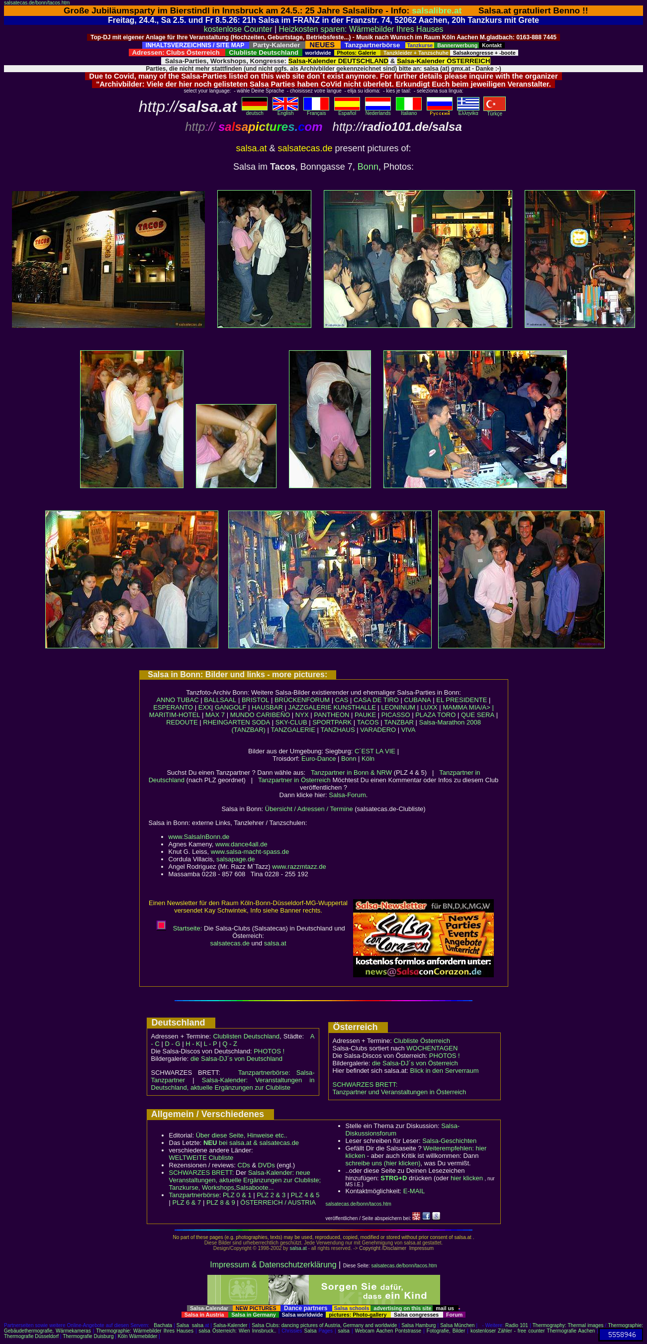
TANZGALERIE (293, 729)
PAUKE (365, 715)
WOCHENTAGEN (432, 1048)
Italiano (409, 111)
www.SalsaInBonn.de (199, 836)
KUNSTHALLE (354, 707)
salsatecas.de (230, 943)
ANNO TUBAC (178, 700)
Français (316, 111)
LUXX (429, 707)
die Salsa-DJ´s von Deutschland (236, 1058)
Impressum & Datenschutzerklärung (273, 1264)
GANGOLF (231, 707)
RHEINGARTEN (226, 722)
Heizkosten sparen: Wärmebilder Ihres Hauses (361, 29)
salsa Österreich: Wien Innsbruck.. (238, 1331)
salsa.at (275, 943)
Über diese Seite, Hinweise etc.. (241, 1135)
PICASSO (395, 715)
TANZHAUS (337, 729)
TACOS (368, 722)
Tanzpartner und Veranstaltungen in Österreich (399, 1092)
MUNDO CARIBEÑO (260, 715)
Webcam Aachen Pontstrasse (388, 1331)
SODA (261, 722)
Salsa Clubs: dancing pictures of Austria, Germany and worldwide (324, 1325)
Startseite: (179, 928)
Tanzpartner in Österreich (294, 780)
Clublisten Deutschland (246, 1036)
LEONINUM (398, 707)
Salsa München (457, 1325)
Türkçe (494, 111)
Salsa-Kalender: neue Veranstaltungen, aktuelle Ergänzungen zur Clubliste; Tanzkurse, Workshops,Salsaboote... (245, 1180)
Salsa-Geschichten (449, 1140)
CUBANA (417, 700)
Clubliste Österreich (421, 1040)
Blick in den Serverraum (444, 1070)
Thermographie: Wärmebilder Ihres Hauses (144, 1331)
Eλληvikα (468, 111)
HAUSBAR (267, 707)
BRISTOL (255, 700)
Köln (368, 758)
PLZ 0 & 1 (237, 1195)
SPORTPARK (332, 722)
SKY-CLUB (291, 722)
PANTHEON (331, 715)
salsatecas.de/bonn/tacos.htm (37, 2)
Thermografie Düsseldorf (31, 1336)
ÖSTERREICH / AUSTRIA (278, 1202)
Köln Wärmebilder (137, 1336)
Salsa (183, 1325)
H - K (192, 1043)
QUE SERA (477, 715)
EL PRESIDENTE (461, 700)
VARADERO (378, 729)
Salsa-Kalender (230, 1325)
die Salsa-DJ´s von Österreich (415, 1063)
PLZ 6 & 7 (187, 1202)
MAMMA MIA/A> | (468, 707)
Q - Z (229, 1043)
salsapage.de (235, 859)
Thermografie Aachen (571, 1331)
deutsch (255, 111)
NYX (302, 715)
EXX (204, 707)
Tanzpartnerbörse (194, 1195)
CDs (244, 1165)
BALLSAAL (220, 700)
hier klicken (467, 1178)
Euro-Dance (318, 758)
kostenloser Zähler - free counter (508, 1331)
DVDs (266, 1165)
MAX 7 (215, 715)
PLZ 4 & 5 (305, 1195)
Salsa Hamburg (418, 1325)
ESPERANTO (173, 707)
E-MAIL (414, 1191)
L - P (210, 1043)
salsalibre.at (437, 10)
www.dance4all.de (241, 844)
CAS (342, 700)
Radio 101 (516, 1325)
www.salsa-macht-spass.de (250, 851)
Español (347, 111)
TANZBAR (399, 722)
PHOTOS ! (269, 1051)
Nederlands (378, 111)
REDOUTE (182, 722)
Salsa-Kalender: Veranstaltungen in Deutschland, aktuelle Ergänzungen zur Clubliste (233, 1083)
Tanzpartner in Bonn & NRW (351, 772)
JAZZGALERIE (309, 707)
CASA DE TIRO (376, 700)
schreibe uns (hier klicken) (383, 1163)
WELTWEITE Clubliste (201, 1157)
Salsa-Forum (347, 795)
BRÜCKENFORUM (302, 700)
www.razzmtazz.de (299, 866)
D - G (172, 1043)
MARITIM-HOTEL (174, 715)
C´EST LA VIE (375, 751)
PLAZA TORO (435, 715)
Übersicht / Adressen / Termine (309, 809)
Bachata (163, 1325)
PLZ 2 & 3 (271, 1195)
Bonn (368, 167)
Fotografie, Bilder (446, 1331)
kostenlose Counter (238, 29)
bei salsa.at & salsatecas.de (251, 1142)
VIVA (408, 729)
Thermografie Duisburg (88, 1336)
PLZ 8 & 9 (220, 1202)
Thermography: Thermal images (568, 1325)
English (285, 111)
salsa (197, 1325)
